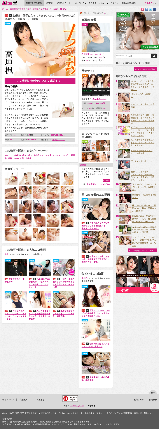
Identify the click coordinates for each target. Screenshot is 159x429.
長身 (29, 9)
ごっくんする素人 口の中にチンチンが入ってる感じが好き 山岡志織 (144, 229)
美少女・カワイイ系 (42, 155)
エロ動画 (14, 9)
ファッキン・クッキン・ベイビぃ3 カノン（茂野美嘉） (144, 187)
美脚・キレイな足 (16, 158)
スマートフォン (77, 406)
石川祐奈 (94, 54)
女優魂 (22, 9)
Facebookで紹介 (154, 9)
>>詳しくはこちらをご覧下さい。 (108, 424)
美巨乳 (36, 9)
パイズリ (66, 155)
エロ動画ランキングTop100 (143, 250)
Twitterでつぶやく (150, 9)
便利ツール (138, 400)
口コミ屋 (9, 3)
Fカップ (56, 155)
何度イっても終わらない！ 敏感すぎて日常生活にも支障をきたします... (95, 259)
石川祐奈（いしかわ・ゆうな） (54, 9)
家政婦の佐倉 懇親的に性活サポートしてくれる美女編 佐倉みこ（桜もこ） (144, 219)
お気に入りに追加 (142, 9)
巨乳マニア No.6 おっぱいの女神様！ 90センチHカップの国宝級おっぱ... (96, 313)
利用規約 (23, 400)
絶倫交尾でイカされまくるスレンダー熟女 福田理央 (63, 314)
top (153, 393)
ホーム (5, 9)
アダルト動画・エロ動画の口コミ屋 (40, 413)
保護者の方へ (8, 419)
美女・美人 (27, 155)
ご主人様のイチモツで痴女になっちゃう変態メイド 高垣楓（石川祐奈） (95, 226)
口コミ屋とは (38, 400)
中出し (8, 155)
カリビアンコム (58, 140)
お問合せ (153, 400)
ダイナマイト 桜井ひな (141, 161)
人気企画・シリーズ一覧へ (98, 184)
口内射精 (17, 155)
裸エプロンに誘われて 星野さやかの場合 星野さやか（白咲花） (144, 208)
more (107, 180)
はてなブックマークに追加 (146, 9)
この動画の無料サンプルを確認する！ (40, 80)
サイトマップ (8, 400)
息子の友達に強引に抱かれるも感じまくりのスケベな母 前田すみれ (142, 143)
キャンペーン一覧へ (146, 69)
